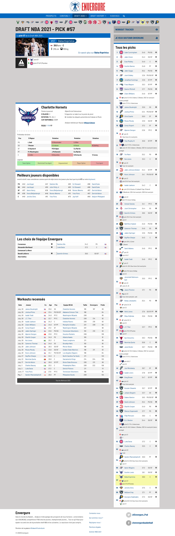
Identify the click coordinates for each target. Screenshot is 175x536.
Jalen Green (128, 57)
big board (92, 179)
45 (117, 393)
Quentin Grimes (62, 253)
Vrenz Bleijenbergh (56, 190)
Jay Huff (75, 196)
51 (117, 429)
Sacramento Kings (69, 359)
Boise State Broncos (70, 362)
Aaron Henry (31, 190)
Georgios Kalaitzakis (131, 497)
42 (117, 373)
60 (117, 500)
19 (117, 162)
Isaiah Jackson (30, 321)
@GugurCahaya (89, 123)
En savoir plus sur (93, 52)
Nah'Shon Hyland (130, 224)
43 (117, 380)
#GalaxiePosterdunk (37, 528)
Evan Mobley (128, 61)
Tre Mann (127, 154)
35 (117, 311)
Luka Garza (61, 247)
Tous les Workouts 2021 (63, 380)
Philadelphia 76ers (69, 365)
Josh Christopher (130, 208)
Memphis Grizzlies (69, 325)
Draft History (97, 15)
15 (117, 125)
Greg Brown (128, 377)
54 (117, 460)
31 (117, 266)
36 (117, 319)
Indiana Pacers (68, 321)
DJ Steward (76, 184)
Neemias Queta (30, 359)
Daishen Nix (54, 184)
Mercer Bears (67, 346)
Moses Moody (30, 350)
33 (117, 293)
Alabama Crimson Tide (70, 312)
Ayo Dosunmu (129, 338)
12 (117, 112)
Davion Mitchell (129, 89)
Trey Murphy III (129, 141)
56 (49, 125)
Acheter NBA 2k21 (95, 532)
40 (117, 355)
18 (117, 154)
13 (117, 116)
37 (117, 330)
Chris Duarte (128, 116)
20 (117, 170)
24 (117, 208)
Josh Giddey (128, 75)
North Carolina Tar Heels (71, 356)
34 (117, 304)
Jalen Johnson (30, 346)
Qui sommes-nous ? (96, 518)
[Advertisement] (63, 85)
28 (117, 233)
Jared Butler (128, 347)
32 (117, 281)
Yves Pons (76, 193)
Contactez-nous (94, 513)
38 (117, 338)
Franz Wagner (129, 84)
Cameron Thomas (31, 343)
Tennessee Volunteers (70, 331)
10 (117, 98)
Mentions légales (95, 527)
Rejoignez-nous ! (95, 522)
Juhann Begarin (129, 393)
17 (117, 145)
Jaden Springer (30, 331)
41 (117, 368)
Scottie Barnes (129, 66)
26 (117, 224)
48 (117, 406)
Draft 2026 (79, 15)
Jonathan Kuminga (131, 80)
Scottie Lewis (129, 472)
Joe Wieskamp (129, 368)
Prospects (51, 15)
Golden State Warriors (70, 350)
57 (117, 480)
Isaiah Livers (128, 373)
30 (117, 251)
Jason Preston (129, 290)
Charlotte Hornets (54, 107)
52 (117, 441)
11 (47, 125)
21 (117, 177)
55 (117, 468)
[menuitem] (51, 15)
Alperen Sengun (30, 334)
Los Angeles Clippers (70, 353)
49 (117, 411)
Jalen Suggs (128, 71)
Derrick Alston (97, 190)
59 (117, 492)
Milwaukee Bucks (69, 375)
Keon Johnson (30, 353)
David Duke (96, 184)
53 (117, 449)
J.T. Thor (28, 318)
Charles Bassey (30, 365)
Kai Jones (28, 340)
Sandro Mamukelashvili (33, 375)
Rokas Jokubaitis (130, 301)
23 (117, 204)
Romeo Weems (78, 190)
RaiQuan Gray (128, 492)
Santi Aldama (128, 248)
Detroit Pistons (68, 368)
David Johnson (129, 402)
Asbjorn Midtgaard (98, 196)
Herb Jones (128, 311)
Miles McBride (129, 316)
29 (117, 241)
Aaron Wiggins (129, 468)
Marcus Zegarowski (131, 411)
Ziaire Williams (30, 325)
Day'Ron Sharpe (30, 356)
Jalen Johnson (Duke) (132, 170)
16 (117, 133)
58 (117, 488)
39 (117, 342)
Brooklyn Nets (68, 343)
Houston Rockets (69, 334)
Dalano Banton (129, 397)
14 (117, 121)
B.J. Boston (128, 420)
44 (117, 388)
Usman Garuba (129, 204)
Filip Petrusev (129, 416)
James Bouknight (31, 309)
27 (117, 228)
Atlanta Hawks (67, 337)
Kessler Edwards (130, 388)
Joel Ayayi (30, 184)
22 (117, 192)
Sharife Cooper (30, 337)
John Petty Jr (54, 187)
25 (117, 216)
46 (117, 397)
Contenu (64, 15)
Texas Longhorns (69, 340)
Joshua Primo (30, 312)
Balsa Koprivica (66, 40)
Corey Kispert (30, 328)
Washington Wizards (70, 315)
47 (117, 402)
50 (117, 416)
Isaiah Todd (29, 315)
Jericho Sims (31, 196)
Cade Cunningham (130, 52)
